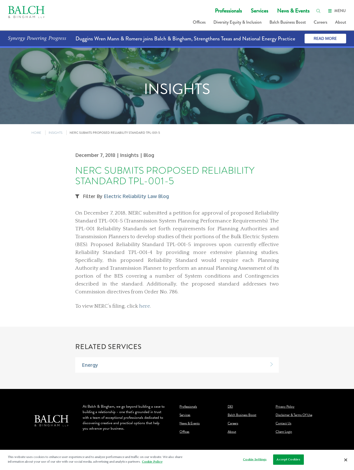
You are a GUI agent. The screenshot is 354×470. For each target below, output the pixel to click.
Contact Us (283, 423)
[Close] (345, 460)
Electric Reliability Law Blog (136, 196)
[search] (318, 11)
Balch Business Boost (287, 22)
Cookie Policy (152, 461)
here (144, 306)
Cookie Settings (254, 459)
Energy (90, 365)
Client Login (284, 431)
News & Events (293, 11)
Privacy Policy (285, 406)
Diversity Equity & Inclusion (237, 22)
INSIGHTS (55, 132)
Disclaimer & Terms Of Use (294, 415)
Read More (325, 38)
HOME (36, 132)
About (340, 22)
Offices (199, 22)
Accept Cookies (288, 459)
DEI (230, 406)
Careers (320, 22)
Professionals (228, 11)
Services (259, 11)
